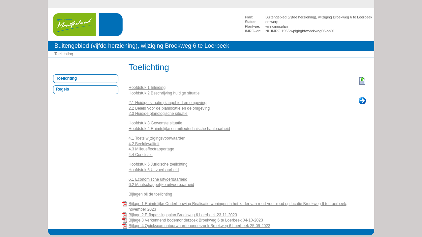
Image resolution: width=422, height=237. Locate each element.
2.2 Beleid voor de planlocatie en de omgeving (169, 108)
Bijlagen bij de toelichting (150, 194)
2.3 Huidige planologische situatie (158, 113)
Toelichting (63, 54)
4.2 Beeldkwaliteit (144, 144)
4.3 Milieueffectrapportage (151, 149)
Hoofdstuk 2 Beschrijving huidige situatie (164, 93)
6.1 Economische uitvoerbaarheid (158, 179)
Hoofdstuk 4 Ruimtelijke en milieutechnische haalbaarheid (179, 128)
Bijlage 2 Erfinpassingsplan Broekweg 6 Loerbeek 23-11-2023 (183, 215)
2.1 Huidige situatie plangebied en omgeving (167, 102)
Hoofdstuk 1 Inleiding (147, 87)
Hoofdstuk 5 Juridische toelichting (158, 164)
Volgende (362, 101)
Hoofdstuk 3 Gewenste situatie (155, 123)
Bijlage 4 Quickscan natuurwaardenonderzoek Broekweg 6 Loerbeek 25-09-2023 (199, 226)
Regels (62, 89)
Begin (362, 81)
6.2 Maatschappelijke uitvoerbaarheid (161, 184)
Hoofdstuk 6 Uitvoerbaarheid (154, 170)
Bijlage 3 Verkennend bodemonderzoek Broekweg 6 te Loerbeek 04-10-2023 (196, 220)
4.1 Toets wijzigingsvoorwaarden (157, 138)
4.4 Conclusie (141, 154)
